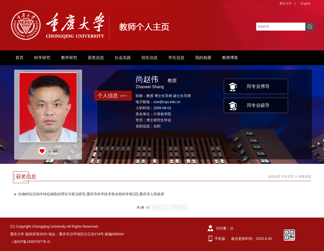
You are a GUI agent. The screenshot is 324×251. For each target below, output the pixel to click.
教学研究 (69, 57)
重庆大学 (285, 3)
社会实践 (123, 57)
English (306, 3)
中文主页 (287, 176)
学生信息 (176, 57)
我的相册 (203, 57)
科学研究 (42, 57)
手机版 (220, 239)
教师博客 (230, 57)
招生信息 (149, 57)
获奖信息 (96, 57)
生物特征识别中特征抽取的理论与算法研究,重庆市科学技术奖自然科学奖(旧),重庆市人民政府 (91, 194)
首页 (19, 57)
